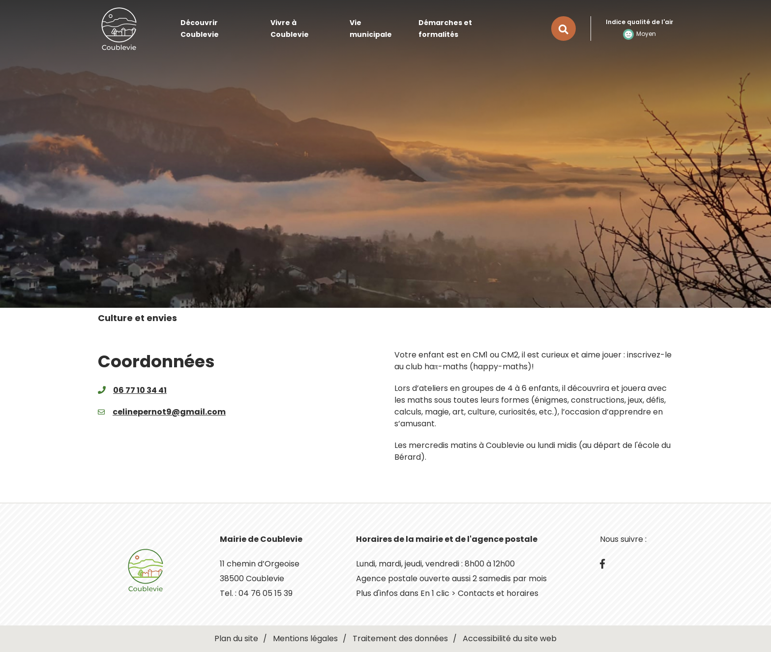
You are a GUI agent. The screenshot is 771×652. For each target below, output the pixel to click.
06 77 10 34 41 (140, 390)
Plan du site (236, 638)
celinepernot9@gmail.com (169, 411)
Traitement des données (400, 638)
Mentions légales (305, 638)
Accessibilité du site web (510, 638)
